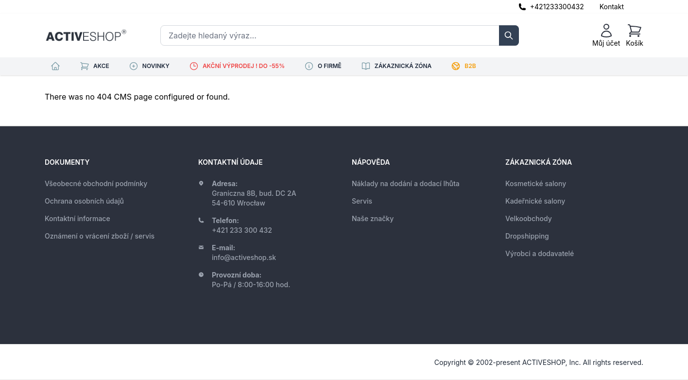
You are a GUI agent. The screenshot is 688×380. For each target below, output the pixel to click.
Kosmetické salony (535, 183)
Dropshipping (527, 236)
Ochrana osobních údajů (84, 201)
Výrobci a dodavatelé (539, 253)
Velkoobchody (528, 218)
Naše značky (373, 218)
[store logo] (86, 35)
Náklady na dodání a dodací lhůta (406, 183)
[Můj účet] (606, 35)
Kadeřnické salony (535, 201)
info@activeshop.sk (244, 257)
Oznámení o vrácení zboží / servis (100, 236)
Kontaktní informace (77, 218)
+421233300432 (557, 6)
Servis (362, 201)
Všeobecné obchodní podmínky (96, 183)
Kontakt (612, 6)
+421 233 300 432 (242, 230)
